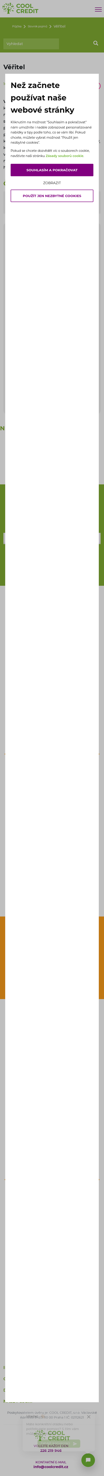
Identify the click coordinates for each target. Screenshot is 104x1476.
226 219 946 (50, 1450)
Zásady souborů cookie (64, 156)
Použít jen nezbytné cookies (52, 196)
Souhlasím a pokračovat (52, 170)
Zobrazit (52, 183)
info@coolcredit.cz (50, 1467)
